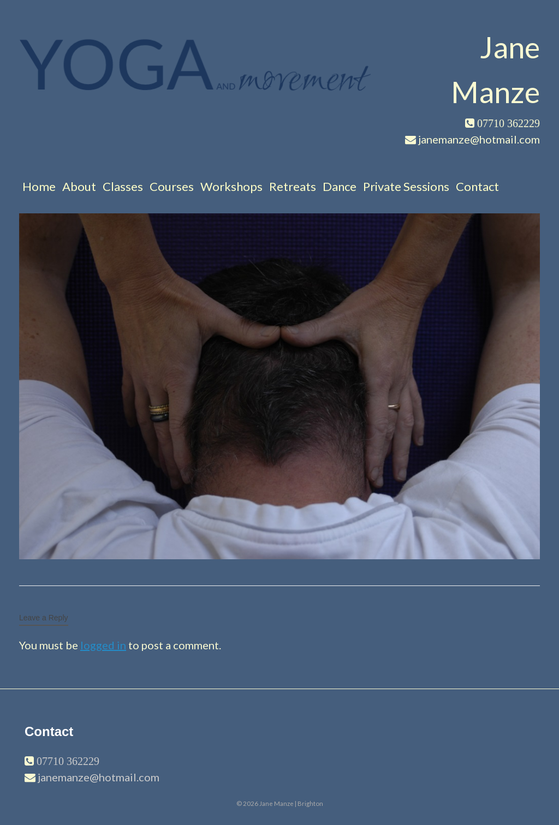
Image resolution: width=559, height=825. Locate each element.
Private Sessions (406, 186)
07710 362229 (66, 761)
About (79, 186)
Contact (477, 186)
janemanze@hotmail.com (98, 777)
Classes (123, 186)
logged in (103, 644)
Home (39, 186)
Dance (339, 186)
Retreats (292, 186)
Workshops (231, 186)
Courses (172, 186)
